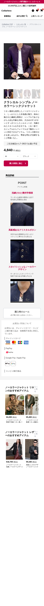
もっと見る (36, 389)
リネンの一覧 (21, 24)
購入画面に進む (18, 163)
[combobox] (12, 156)
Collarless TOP (7, 24)
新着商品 (7, 16)
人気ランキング (36, 16)
